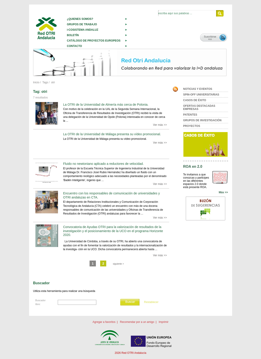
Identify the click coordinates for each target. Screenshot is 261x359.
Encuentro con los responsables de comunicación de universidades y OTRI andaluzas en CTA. (111, 195)
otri (53, 82)
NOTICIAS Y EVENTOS (197, 89)
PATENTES (190, 114)
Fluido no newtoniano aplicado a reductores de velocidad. (103, 164)
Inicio (36, 82)
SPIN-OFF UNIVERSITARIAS (201, 94)
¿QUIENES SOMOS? (80, 19)
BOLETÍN (73, 35)
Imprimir (163, 322)
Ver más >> (160, 124)
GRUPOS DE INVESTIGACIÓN (202, 120)
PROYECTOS (191, 126)
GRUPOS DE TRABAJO (82, 24)
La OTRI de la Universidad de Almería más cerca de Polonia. (105, 104)
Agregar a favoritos (103, 322)
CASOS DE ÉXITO (194, 100)
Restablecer (151, 302)
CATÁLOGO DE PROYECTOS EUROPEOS (94, 40)
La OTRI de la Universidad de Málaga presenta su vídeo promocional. (112, 134)
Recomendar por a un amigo (137, 322)
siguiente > (118, 264)
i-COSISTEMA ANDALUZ (82, 29)
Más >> (223, 192)
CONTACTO (74, 46)
